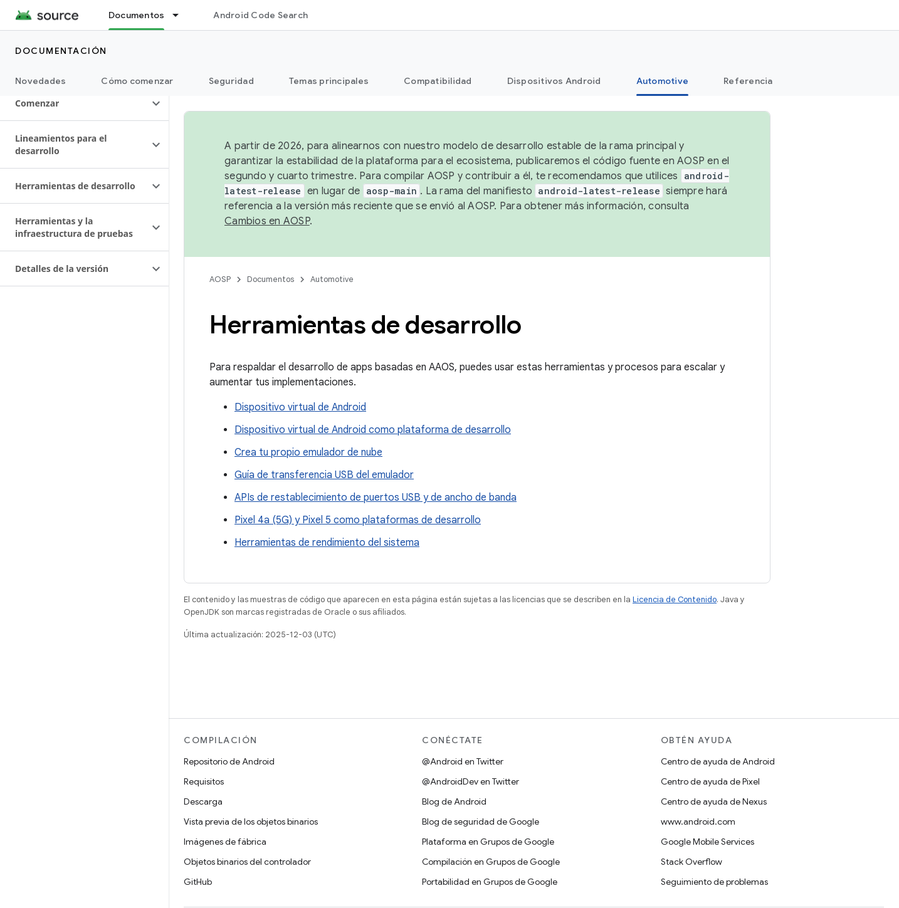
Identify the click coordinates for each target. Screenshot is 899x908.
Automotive (332, 279)
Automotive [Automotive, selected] (662, 80)
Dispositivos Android (554, 80)
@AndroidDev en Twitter (470, 781)
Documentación (61, 50)
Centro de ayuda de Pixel (710, 781)
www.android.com (698, 821)
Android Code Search (260, 15)
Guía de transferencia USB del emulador (324, 475)
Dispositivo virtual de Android (300, 407)
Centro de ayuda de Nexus (714, 801)
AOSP (220, 279)
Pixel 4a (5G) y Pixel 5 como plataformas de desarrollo (357, 520)
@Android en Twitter (462, 761)
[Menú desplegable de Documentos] (181, 15)
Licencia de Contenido (675, 599)
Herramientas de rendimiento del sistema (326, 542)
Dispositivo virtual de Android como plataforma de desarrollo (372, 430)
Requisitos (204, 781)
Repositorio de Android (229, 761)
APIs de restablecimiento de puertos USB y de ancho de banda (375, 497)
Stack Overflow (691, 861)
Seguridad (231, 80)
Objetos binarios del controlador (247, 861)
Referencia (748, 80)
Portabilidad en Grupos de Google (489, 881)
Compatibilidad (438, 80)
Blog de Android (454, 801)
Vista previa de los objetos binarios (251, 821)
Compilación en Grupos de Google (491, 861)
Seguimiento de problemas (714, 881)
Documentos (270, 279)
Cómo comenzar (137, 80)
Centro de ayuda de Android (718, 761)
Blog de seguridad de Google (480, 821)
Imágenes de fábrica (225, 841)
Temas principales (329, 80)
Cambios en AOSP (267, 221)
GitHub (198, 881)
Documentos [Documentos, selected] (136, 15)
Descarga (203, 801)
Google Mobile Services (707, 841)
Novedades (40, 80)
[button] (74, 103)
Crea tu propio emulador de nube (308, 452)
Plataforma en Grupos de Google (488, 841)
